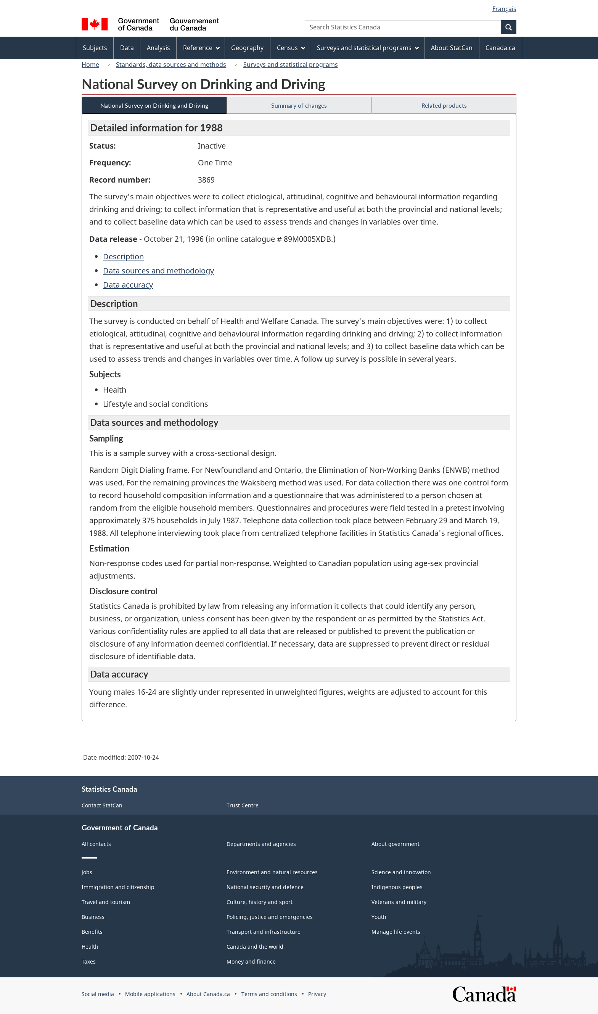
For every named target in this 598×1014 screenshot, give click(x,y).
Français (504, 9)
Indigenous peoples (397, 887)
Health (90, 946)
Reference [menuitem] (201, 48)
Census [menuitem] (291, 48)
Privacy (317, 994)
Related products (444, 105)
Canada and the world (255, 946)
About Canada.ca (208, 994)
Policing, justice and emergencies (270, 916)
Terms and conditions (269, 994)
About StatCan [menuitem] (452, 48)
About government (395, 843)
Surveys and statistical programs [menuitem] (368, 48)
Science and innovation (401, 872)
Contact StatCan (102, 805)
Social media (98, 994)
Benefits (92, 931)
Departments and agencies (261, 843)
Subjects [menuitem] (95, 48)
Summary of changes (299, 105)
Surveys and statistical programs (290, 64)
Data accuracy (128, 285)
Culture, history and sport (260, 902)
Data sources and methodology (158, 270)
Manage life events (395, 931)
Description (123, 256)
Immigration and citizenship (118, 887)
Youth (378, 916)
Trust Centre (243, 805)
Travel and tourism (106, 902)
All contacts (96, 843)
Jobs (87, 872)
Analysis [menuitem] (158, 48)
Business (93, 916)
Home (90, 64)
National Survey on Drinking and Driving (154, 105)
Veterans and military (398, 902)
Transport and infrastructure (264, 931)
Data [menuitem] (127, 48)
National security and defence (265, 887)
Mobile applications (150, 994)
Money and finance (251, 961)
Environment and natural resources (272, 872)
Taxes (89, 961)
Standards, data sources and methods (171, 64)
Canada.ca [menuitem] (500, 48)
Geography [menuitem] (247, 48)
